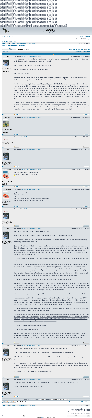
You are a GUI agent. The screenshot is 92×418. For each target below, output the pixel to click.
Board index (5, 43)
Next (88, 49)
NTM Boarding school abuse (18, 43)
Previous (78, 49)
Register (10, 36)
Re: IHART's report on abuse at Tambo (31, 56)
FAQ (81, 36)
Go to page (72, 49)
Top (3, 114)
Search (87, 36)
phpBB (42, 417)
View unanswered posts (6, 41)
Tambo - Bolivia (31, 43)
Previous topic (79, 51)
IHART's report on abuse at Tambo (13, 45)
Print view (5, 51)
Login (4, 36)
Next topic (87, 51)
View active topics (14, 41)
